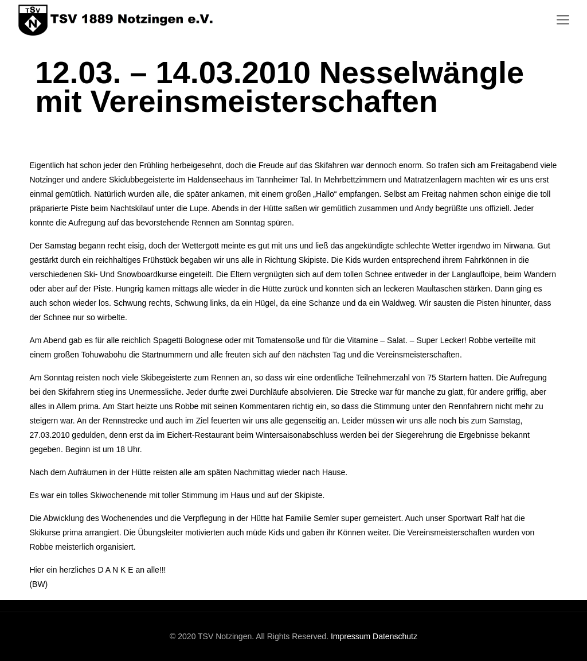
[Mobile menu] (563, 20)
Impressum (350, 636)
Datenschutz (395, 636)
